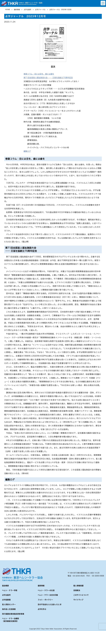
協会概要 (5, 585)
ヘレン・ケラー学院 (9, 590)
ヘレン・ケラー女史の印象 (48, 595)
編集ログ (27, 151)
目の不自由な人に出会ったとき (50, 604)
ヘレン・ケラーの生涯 (46, 590)
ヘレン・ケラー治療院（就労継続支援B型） (10, 620)
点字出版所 (6, 595)
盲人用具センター (9, 604)
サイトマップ (78, 599)
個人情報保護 (78, 585)
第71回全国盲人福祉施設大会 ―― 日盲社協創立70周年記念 (50, 78)
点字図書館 (6, 599)
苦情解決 (76, 590)
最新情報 (41, 585)
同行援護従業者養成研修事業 (13, 614)
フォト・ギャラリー (45, 599)
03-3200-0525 (79, 575)
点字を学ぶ (42, 609)
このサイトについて (81, 595)
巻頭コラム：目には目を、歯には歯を (40, 74)
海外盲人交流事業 (9, 609)
